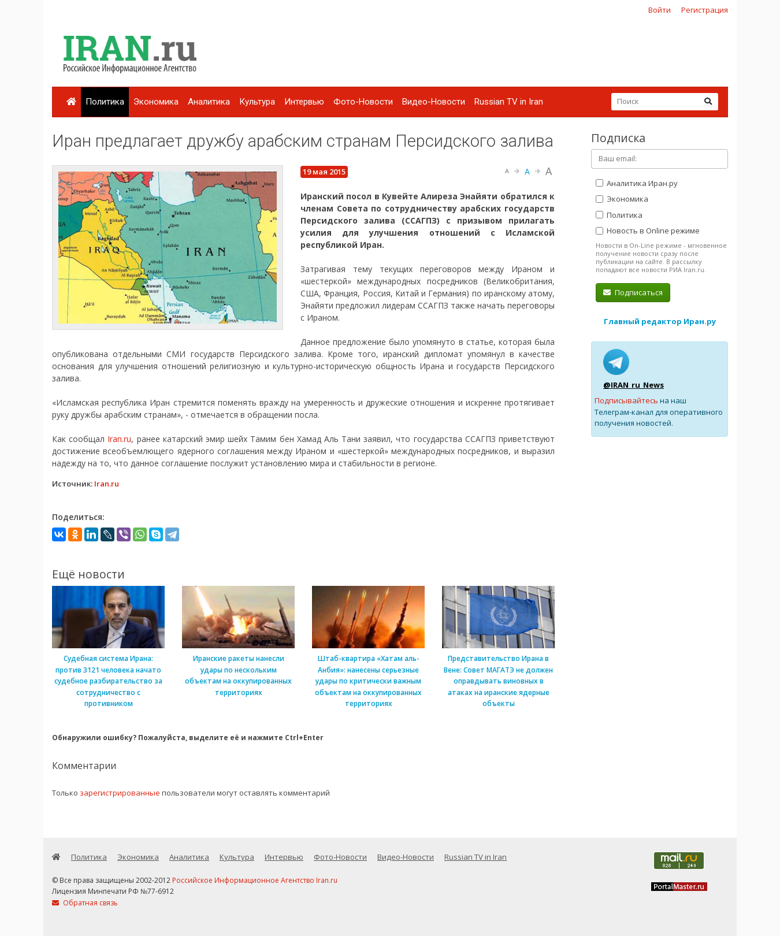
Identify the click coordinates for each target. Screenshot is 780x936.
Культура (257, 101)
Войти (659, 10)
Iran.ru (119, 438)
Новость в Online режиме (648, 230)
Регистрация (704, 10)
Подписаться (633, 292)
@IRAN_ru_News (633, 385)
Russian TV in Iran (508, 101)
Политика (105, 101)
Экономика (156, 101)
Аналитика (209, 101)
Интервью (304, 101)
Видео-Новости (433, 101)
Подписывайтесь (626, 400)
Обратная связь (85, 903)
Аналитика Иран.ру (637, 183)
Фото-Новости (363, 101)
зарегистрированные (120, 793)
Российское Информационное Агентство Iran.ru (254, 880)
